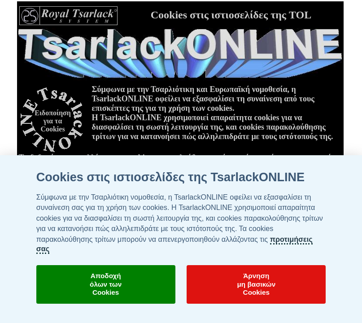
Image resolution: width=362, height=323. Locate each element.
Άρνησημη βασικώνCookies (256, 284)
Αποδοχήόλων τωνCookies (106, 284)
